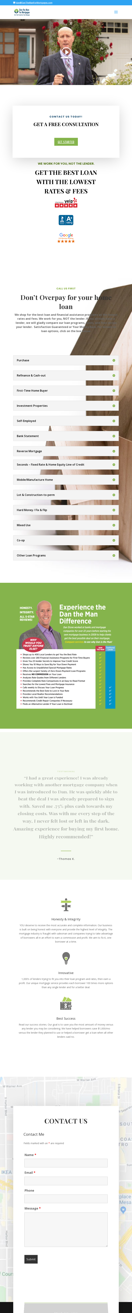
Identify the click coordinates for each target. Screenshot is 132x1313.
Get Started (66, 142)
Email (29, 1177)
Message (32, 1213)
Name (30, 1159)
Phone (29, 1195)
